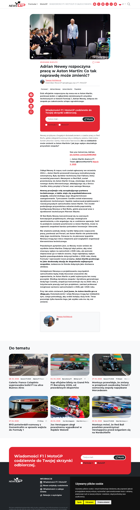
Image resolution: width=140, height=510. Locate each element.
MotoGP (43, 4)
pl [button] (121, 4)
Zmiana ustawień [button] (103, 502)
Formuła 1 (32, 4)
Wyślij (88, 119)
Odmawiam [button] (89, 502)
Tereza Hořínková (53, 80)
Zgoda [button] (79, 502)
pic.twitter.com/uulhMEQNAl (83, 155)
